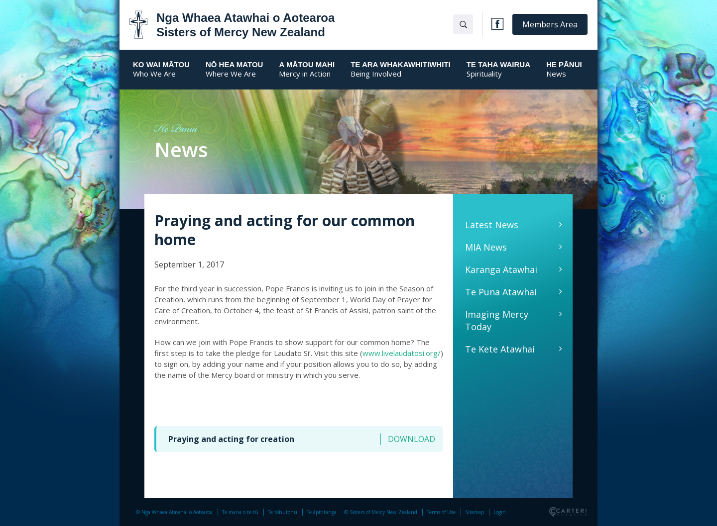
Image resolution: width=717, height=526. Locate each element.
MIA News (486, 247)
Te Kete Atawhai (500, 349)
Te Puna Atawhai (501, 292)
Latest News (491, 225)
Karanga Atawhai (501, 269)
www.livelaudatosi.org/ (401, 353)
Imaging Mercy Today (496, 320)
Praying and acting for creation (231, 439)
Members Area (550, 24)
